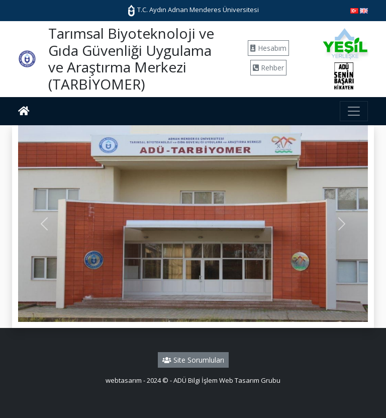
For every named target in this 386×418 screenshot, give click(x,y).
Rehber (268, 67)
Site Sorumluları (193, 360)
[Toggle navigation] (354, 111)
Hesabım (268, 48)
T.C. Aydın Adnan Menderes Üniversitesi (193, 9)
